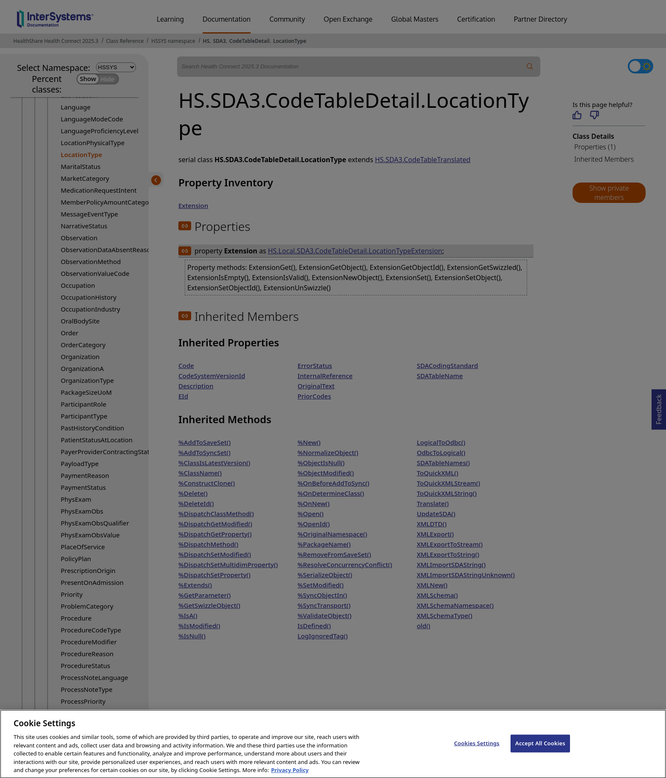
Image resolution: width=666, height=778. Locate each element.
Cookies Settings (477, 749)
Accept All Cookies (540, 749)
